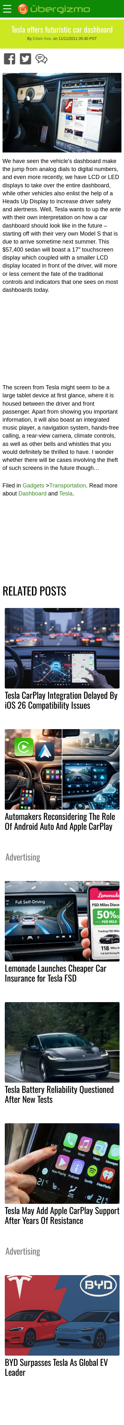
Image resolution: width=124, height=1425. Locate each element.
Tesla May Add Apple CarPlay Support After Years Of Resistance (62, 1215)
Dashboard (32, 493)
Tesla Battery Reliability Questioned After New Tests (59, 1094)
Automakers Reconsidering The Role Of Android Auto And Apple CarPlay (60, 821)
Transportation (67, 485)
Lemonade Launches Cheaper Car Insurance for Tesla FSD (55, 973)
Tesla (66, 493)
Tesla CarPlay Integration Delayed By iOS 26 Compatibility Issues (61, 700)
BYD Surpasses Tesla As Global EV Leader (56, 1367)
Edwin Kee (42, 38)
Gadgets (33, 485)
